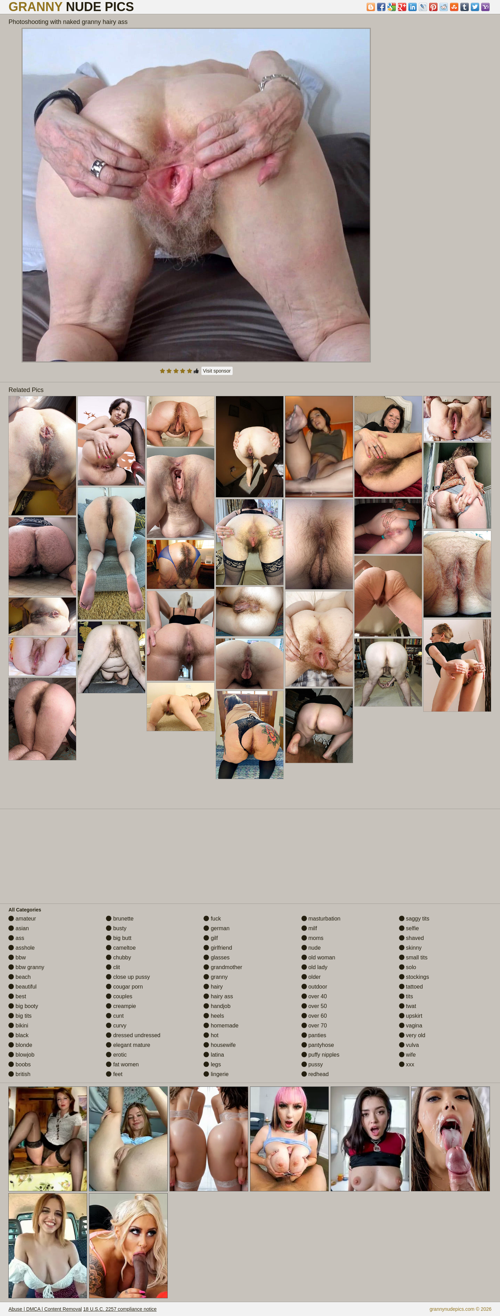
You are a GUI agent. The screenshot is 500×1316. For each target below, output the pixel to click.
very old (412, 1035)
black (18, 1035)
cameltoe (120, 948)
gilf (210, 938)
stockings (414, 977)
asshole (21, 948)
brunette (119, 919)
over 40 (314, 996)
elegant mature (128, 1045)
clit (113, 967)
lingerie (215, 1074)
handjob (216, 1006)
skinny (410, 948)
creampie (121, 1006)
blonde (20, 1045)
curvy (116, 1025)
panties (313, 1035)
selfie (409, 928)
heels (213, 1016)
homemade (221, 1025)
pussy (312, 1064)
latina (213, 1055)
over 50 (314, 1006)
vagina (411, 1025)
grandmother (222, 967)
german (216, 928)
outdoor (314, 987)
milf (309, 928)
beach (19, 977)
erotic (116, 1055)
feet (114, 1074)
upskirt (411, 1016)
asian (18, 928)
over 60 (314, 1016)
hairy (213, 987)
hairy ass (218, 996)
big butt (118, 938)
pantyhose (317, 1045)
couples (119, 996)
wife (407, 1055)
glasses (216, 957)
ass (16, 938)
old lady (314, 967)
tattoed (411, 987)
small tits (413, 957)
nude (311, 948)
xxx (406, 1064)
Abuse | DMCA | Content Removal (45, 1309)
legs (212, 1064)
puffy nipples (320, 1055)
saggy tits (414, 919)
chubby (118, 957)
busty (116, 928)
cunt (115, 1016)
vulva (409, 1045)
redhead (315, 1074)
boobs (19, 1064)
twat (407, 1006)
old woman (318, 957)
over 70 (314, 1025)
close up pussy (128, 977)
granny (215, 977)
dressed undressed (133, 1035)
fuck (212, 919)
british (19, 1074)
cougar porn (124, 987)
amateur (22, 919)
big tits (20, 1016)
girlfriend (217, 948)
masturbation (321, 919)
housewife (219, 1045)
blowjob (21, 1055)
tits (406, 996)
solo (407, 967)
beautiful (22, 987)
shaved (411, 938)
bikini (18, 1025)
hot (210, 1035)
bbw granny (26, 967)
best (17, 996)
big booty (23, 1006)
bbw (17, 957)
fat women (122, 1064)
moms (312, 938)
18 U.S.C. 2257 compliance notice (120, 1309)
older (311, 977)
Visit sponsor (217, 371)
